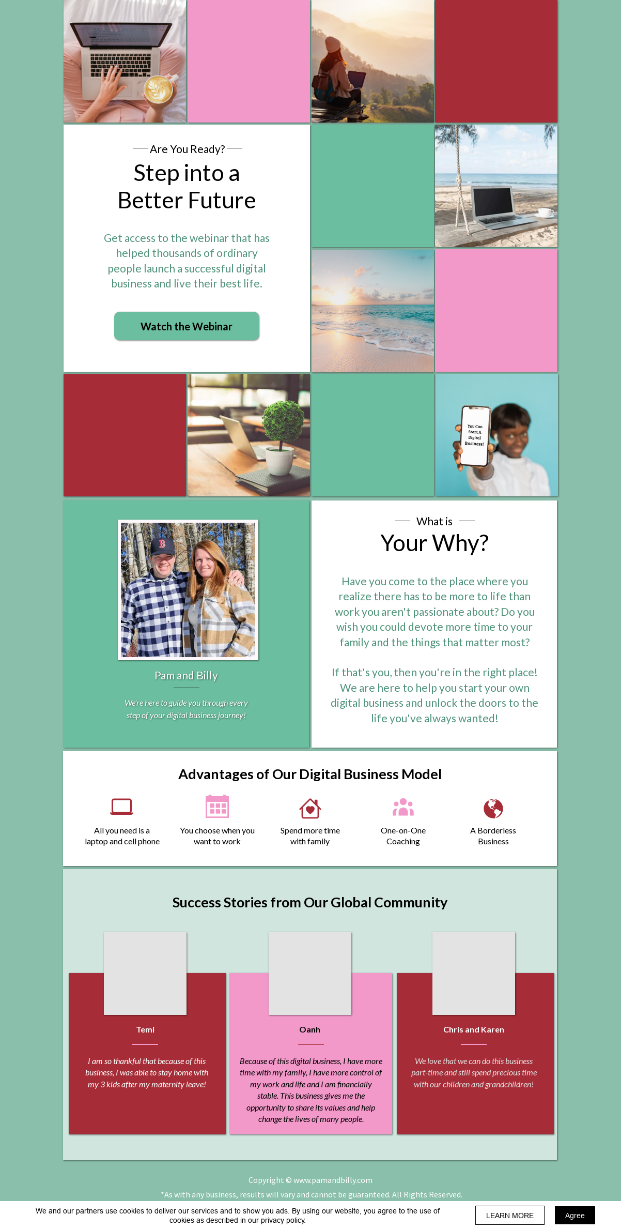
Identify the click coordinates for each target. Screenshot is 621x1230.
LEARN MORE (510, 1215)
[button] (186, 326)
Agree (575, 1215)
